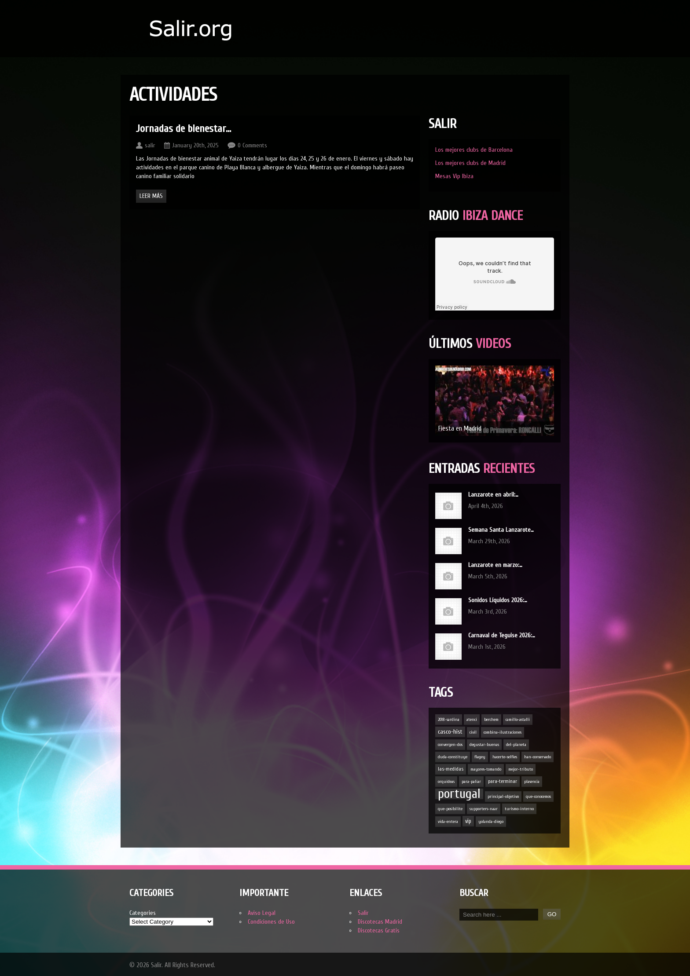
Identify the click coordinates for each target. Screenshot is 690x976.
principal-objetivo (503, 796)
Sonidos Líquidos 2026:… (497, 600)
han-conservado (537, 757)
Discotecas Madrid (380, 921)
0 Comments (252, 145)
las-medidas (450, 769)
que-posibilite (450, 809)
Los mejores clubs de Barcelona (474, 150)
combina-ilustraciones (502, 732)
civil (473, 732)
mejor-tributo (520, 769)
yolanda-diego (490, 821)
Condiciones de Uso (271, 921)
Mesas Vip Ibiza (454, 176)
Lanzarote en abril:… (493, 494)
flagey (479, 757)
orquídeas (446, 781)
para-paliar (471, 781)
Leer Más (151, 196)
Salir (363, 913)
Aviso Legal (261, 913)
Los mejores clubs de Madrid (470, 163)
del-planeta (516, 744)
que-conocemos (538, 796)
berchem (491, 719)
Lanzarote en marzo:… (495, 565)
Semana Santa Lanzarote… (501, 530)
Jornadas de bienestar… (183, 129)
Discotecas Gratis (379, 930)
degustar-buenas (484, 744)
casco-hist (450, 731)
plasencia (532, 781)
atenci (471, 719)
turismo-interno (519, 809)
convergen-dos (450, 744)
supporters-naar (484, 809)
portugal (459, 794)
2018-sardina (448, 719)
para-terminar (502, 781)
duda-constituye (452, 757)
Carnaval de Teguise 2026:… (501, 635)
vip (468, 821)
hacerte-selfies (504, 757)
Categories (142, 913)
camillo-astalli (518, 719)
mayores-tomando (485, 769)
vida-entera (448, 821)
